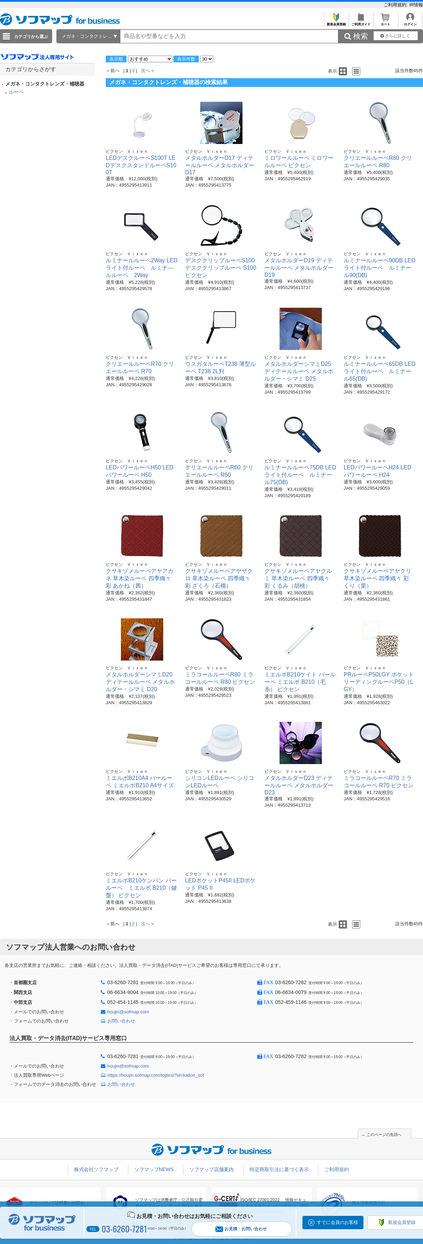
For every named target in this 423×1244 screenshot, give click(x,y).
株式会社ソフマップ (96, 1169)
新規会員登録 (336, 22)
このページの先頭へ (384, 1134)
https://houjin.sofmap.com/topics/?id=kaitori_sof (156, 1075)
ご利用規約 (396, 4)
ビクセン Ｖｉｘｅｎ (127, 151)
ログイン (410, 22)
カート (385, 22)
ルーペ (16, 92)
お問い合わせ (121, 1021)
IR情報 (416, 4)
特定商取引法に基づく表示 (279, 1169)
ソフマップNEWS (154, 1169)
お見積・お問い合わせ (241, 1229)
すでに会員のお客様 (337, 1222)
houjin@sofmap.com (128, 1011)
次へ (145, 70)
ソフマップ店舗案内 (211, 1169)
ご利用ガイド (360, 22)
